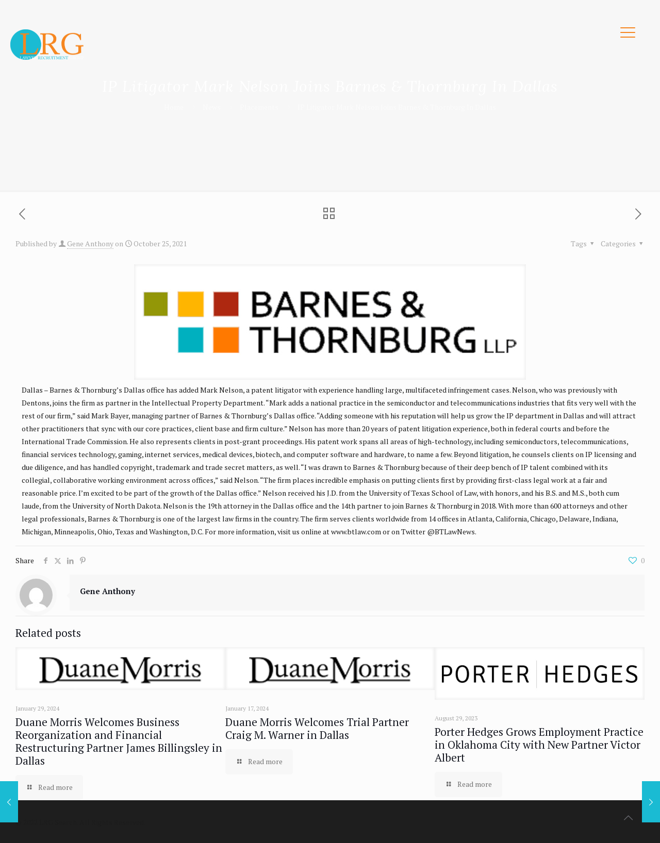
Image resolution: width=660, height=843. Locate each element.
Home (174, 107)
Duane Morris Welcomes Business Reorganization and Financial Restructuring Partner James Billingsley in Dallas (118, 741)
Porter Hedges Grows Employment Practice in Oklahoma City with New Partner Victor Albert (539, 744)
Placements (259, 107)
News (212, 107)
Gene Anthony (90, 243)
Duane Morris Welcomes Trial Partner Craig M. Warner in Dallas (317, 728)
